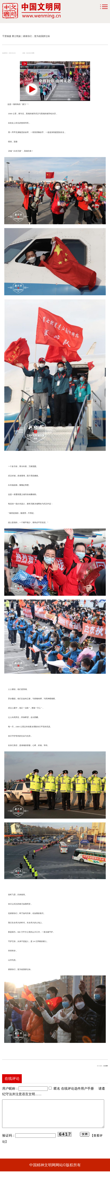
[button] (32, 89)
